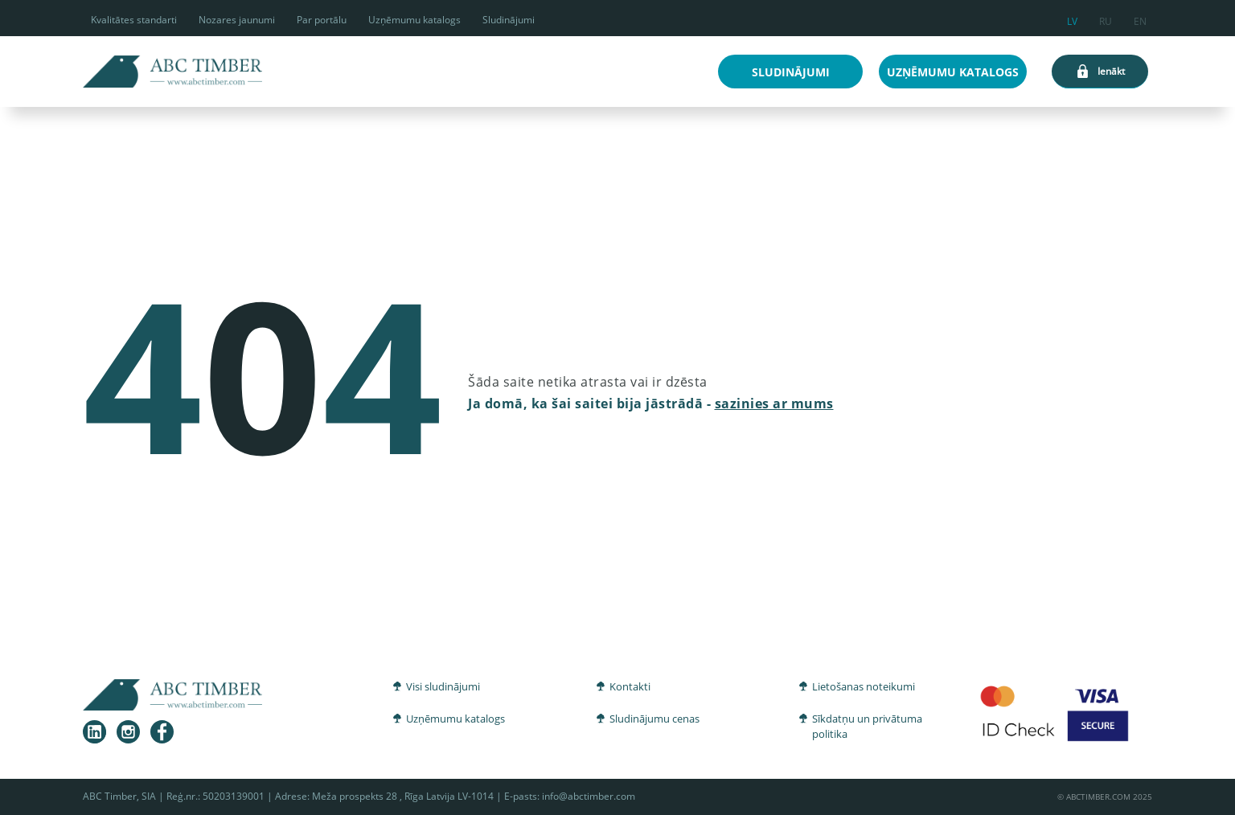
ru (1105, 18)
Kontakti (629, 686)
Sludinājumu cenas (654, 718)
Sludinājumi (508, 20)
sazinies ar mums (774, 403)
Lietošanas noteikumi (863, 686)
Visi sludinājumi (443, 686)
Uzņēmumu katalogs (414, 20)
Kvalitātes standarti (134, 20)
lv (1072, 18)
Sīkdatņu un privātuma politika (867, 726)
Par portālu (322, 20)
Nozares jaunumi (237, 20)
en (1140, 18)
